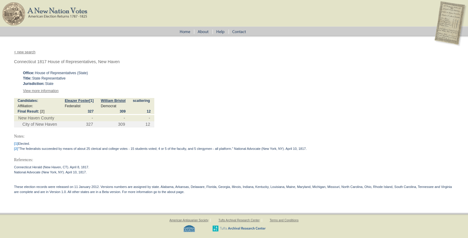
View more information (41, 91)
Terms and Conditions (284, 220)
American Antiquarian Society (189, 220)
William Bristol (113, 101)
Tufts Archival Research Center (239, 220)
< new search (25, 52)
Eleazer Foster (77, 101)
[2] (42, 111)
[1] (91, 101)
